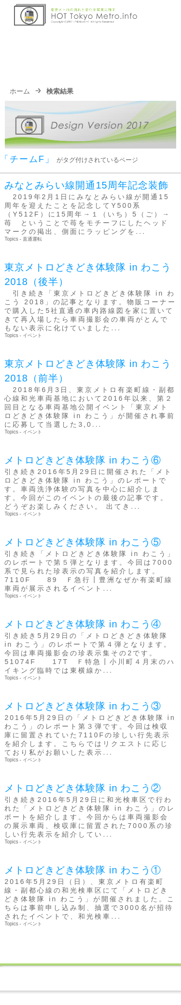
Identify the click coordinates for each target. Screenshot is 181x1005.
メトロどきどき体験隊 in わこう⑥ (82, 460)
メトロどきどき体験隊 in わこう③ (82, 706)
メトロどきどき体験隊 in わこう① (82, 870)
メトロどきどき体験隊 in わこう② (82, 788)
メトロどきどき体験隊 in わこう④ (82, 624)
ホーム (20, 91)
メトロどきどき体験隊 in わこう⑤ (82, 542)
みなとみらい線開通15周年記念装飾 (86, 185)
